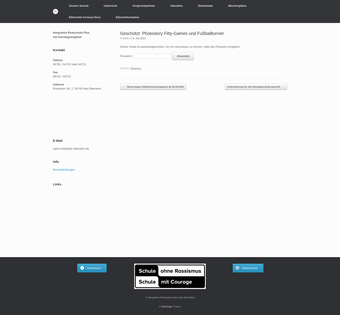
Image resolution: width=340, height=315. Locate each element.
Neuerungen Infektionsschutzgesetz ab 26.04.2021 (153, 87)
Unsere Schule (78, 5)
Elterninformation (127, 17)
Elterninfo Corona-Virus (85, 17)
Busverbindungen (64, 169)
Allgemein (136, 68)
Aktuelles (176, 5)
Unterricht (110, 5)
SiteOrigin (166, 306)
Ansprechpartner (143, 5)
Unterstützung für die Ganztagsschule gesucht (256, 87)
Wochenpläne (237, 5)
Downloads (205, 5)
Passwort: (146, 56)
